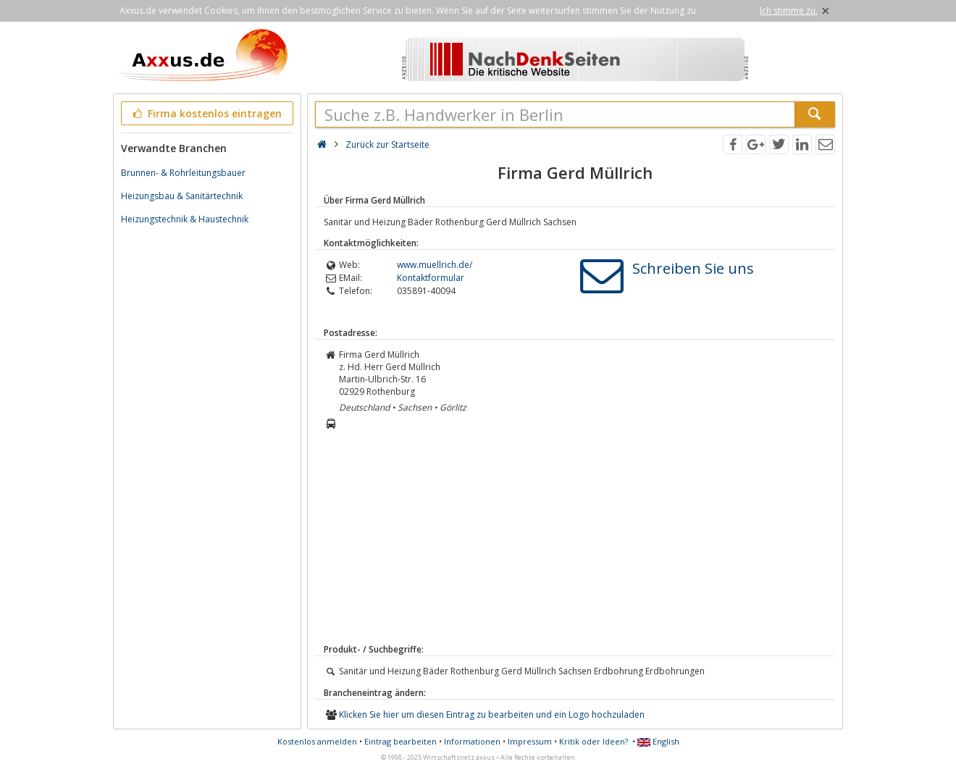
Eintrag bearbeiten (400, 741)
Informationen (472, 741)
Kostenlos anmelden (317, 741)
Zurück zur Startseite (387, 144)
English (658, 741)
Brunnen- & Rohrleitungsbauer (183, 173)
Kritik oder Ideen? (593, 741)
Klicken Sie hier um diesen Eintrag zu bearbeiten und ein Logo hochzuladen (492, 714)
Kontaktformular (430, 278)
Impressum (530, 741)
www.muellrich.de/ (434, 265)
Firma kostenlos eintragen (206, 113)
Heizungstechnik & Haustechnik (184, 219)
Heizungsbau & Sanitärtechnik (182, 196)
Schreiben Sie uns (693, 268)
